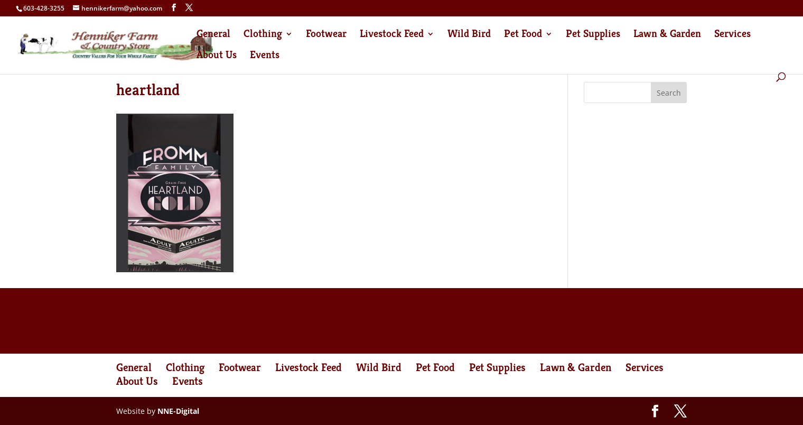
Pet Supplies (593, 35)
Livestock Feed (392, 35)
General (213, 35)
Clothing (263, 35)
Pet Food (523, 35)
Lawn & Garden (667, 35)
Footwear (326, 35)
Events (264, 56)
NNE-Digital (178, 411)
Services (732, 35)
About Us (217, 56)
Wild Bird (469, 35)
